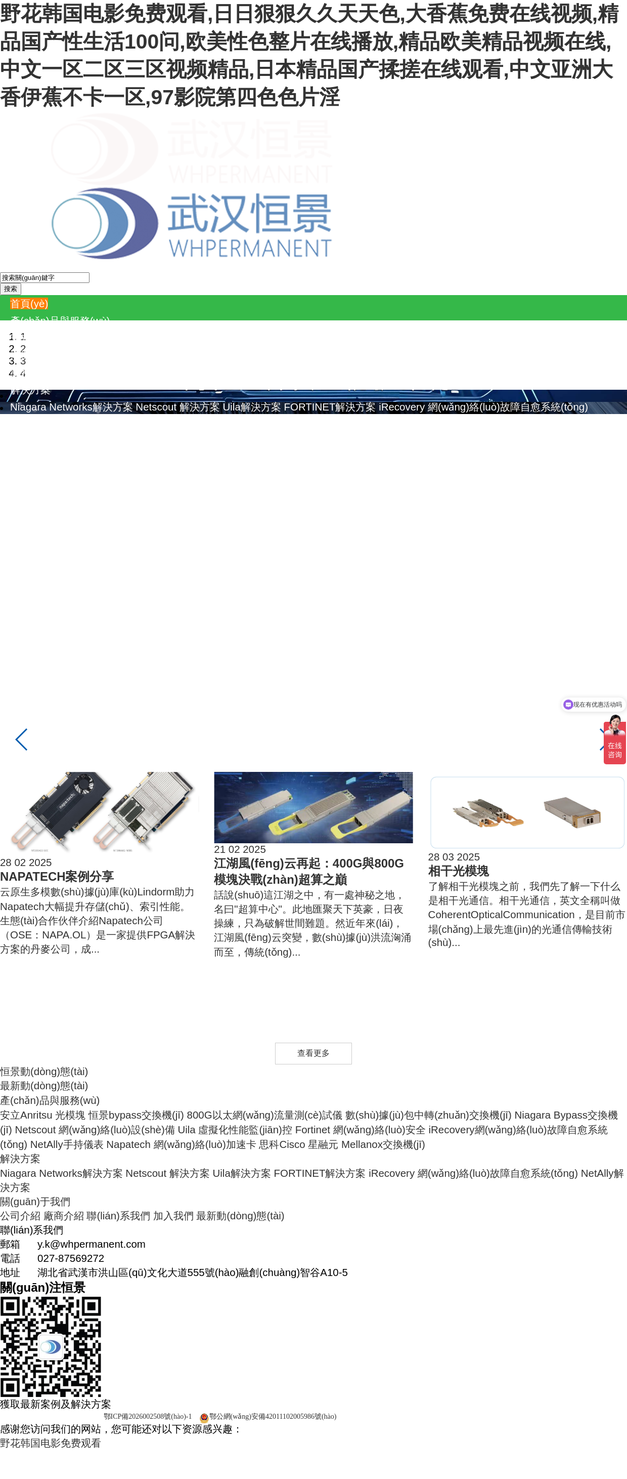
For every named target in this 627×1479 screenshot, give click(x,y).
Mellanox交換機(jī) (424, 372)
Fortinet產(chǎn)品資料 (383, 458)
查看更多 (313, 1053)
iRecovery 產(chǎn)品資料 (498, 458)
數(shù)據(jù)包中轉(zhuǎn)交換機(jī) (438, 338)
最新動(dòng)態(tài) (250, 510)
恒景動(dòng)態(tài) (44, 1071)
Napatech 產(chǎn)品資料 (130, 475)
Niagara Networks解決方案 (71, 407)
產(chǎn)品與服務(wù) (60, 320)
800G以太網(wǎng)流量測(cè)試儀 (275, 338)
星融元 (363, 372)
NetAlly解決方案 (46, 424)
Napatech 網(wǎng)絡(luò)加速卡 (221, 372)
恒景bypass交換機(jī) (146, 338)
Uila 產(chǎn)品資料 (283, 458)
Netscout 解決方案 (177, 407)
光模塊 (80, 338)
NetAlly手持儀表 (107, 372)
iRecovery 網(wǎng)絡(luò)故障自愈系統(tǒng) (483, 407)
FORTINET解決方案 (330, 407)
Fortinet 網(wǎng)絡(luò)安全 (391, 355)
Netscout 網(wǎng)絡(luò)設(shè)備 (125, 355)
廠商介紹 (74, 510)
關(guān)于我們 (45, 493)
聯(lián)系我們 (128, 510)
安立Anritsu (36, 338)
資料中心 (30, 441)
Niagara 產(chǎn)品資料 (64, 458)
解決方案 (30, 389)
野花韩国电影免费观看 (50, 1443)
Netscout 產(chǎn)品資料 (178, 458)
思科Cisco (322, 372)
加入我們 (183, 510)
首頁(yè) (29, 303)
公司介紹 (30, 510)
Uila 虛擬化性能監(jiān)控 (265, 355)
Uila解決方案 (252, 407)
